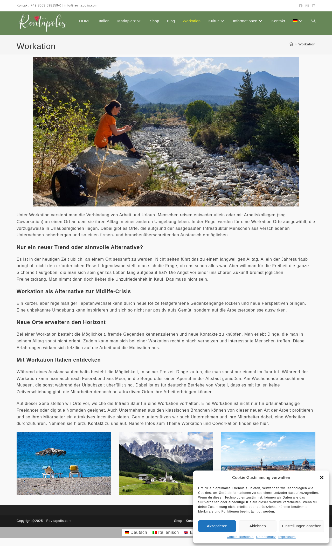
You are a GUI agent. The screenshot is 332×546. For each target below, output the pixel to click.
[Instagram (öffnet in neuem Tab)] (307, 5)
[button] (321, 477)
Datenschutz (266, 537)
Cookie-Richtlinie (240, 537)
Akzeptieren (217, 526)
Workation (307, 44)
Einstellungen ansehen (301, 526)
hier (264, 423)
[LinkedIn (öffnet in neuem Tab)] (312, 5)
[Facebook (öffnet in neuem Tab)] (300, 5)
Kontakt (95, 423)
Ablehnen (257, 526)
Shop (178, 521)
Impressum (287, 537)
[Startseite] (291, 44)
